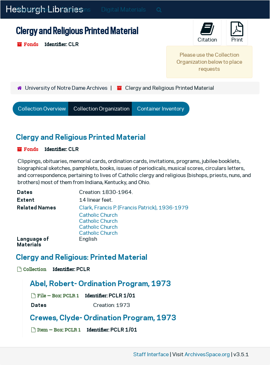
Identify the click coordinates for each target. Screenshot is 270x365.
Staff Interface (151, 354)
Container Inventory (160, 109)
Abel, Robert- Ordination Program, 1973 (100, 283)
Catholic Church (98, 215)
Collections (76, 9)
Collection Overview (42, 109)
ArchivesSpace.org (207, 354)
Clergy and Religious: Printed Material (81, 257)
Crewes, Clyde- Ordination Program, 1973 (103, 317)
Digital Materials (123, 9)
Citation (207, 32)
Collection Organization (101, 109)
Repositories (33, 9)
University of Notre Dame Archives (66, 88)
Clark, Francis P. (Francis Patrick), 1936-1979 (133, 207)
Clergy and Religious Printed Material (81, 137)
